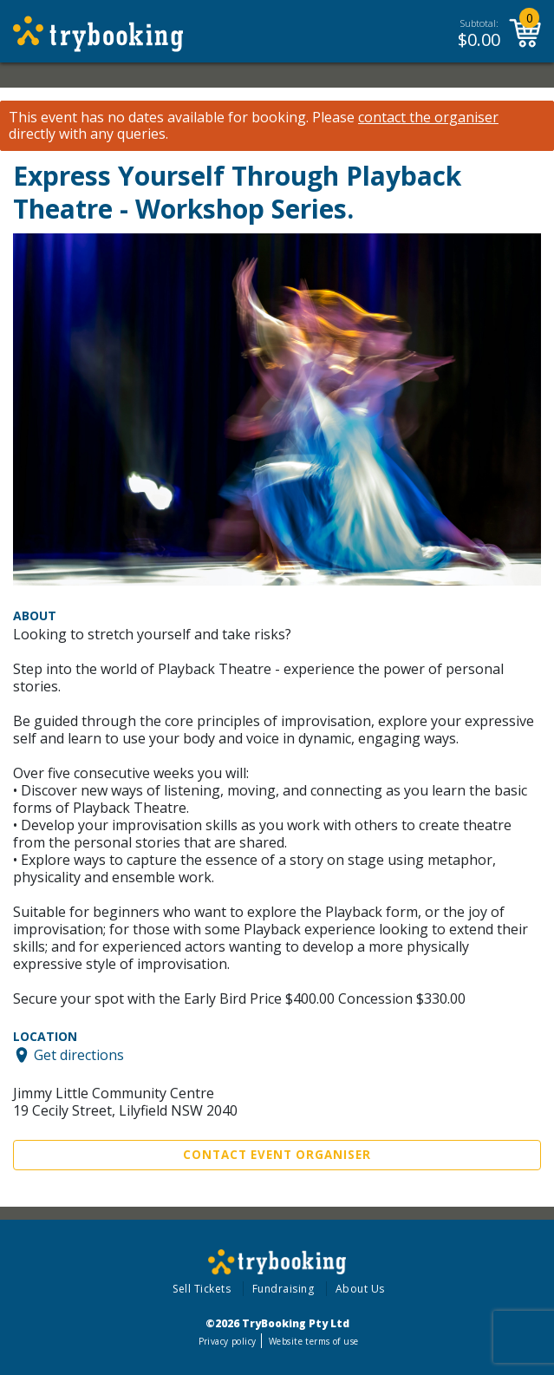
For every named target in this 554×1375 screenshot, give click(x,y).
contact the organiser (428, 117)
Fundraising (283, 1288)
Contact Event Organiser (277, 1154)
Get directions (79, 1054)
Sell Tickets (202, 1288)
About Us (360, 1288)
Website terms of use (313, 1341)
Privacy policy (228, 1341)
